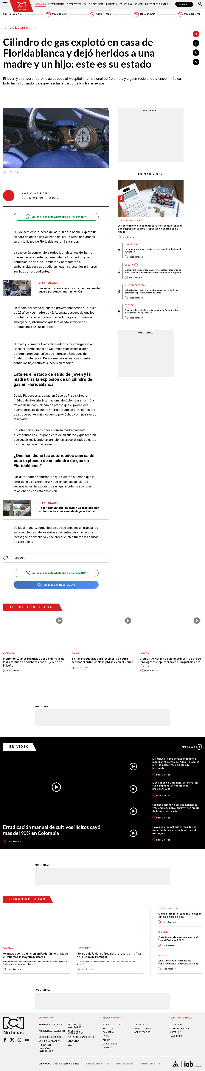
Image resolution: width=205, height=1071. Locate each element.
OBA (70, 1045)
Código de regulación (51, 1037)
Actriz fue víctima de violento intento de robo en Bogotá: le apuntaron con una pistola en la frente (170, 662)
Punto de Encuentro (156, 4)
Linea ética (73, 1041)
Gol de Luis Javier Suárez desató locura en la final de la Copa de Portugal (109, 955)
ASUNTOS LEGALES (143, 1028)
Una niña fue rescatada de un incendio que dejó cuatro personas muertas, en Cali (70, 290)
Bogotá (129, 265)
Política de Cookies (124, 1064)
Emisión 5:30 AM (56, 14)
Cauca (75, 653)
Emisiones (12, 14)
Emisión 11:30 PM (189, 14)
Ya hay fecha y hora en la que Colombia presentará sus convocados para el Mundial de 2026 (151, 291)
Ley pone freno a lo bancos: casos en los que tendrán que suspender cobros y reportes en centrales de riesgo (150, 228)
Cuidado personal (168, 908)
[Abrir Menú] (5, 4)
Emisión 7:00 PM (144, 14)
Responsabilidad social (51, 1024)
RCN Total (108, 1028)
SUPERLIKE (175, 1032)
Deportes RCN (74, 4)
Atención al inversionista (46, 1049)
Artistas (162, 955)
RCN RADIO (108, 1032)
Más (192, 747)
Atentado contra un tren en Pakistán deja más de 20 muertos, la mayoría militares (35, 955)
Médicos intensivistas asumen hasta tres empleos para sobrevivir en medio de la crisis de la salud (176, 808)
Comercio (163, 932)
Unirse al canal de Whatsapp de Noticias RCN (56, 216)
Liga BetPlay (132, 244)
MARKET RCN (176, 1036)
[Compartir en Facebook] (196, 43)
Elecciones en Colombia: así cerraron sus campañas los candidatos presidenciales (175, 785)
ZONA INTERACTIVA (180, 1028)
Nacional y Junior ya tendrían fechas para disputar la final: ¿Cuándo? (153, 250)
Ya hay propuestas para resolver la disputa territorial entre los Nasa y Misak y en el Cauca (102, 660)
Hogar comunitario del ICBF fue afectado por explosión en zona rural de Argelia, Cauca (68, 509)
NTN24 (106, 1024)
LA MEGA (107, 1048)
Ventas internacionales (81, 1037)
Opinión (138, 4)
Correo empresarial (49, 1041)
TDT (121, 1024)
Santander (20, 558)
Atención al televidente (52, 1031)
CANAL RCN (184, 4)
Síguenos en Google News (56, 584)
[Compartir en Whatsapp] (196, 62)
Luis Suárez (83, 948)
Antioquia (8, 653)
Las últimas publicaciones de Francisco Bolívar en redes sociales (178, 962)
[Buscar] (200, 4)
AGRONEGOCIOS (142, 1032)
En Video (19, 747)
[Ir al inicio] (21, 6)
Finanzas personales (130, 220)
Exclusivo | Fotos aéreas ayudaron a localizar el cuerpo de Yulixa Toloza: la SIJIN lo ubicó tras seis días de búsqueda (153, 271)
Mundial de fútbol (135, 285)
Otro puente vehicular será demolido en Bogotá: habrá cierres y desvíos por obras (151, 311)
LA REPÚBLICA (141, 1024)
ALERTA (106, 1040)
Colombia (40, 4)
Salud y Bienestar (93, 4)
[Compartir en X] (196, 52)
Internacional (56, 4)
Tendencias (125, 4)
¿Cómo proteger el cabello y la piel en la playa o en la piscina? (179, 915)
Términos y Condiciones (149, 1064)
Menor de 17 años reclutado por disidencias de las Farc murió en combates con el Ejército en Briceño (33, 662)
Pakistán (8, 948)
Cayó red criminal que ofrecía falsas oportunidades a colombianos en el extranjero (174, 830)
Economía (111, 4)
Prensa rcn (45, 1045)
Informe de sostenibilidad (75, 1032)
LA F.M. (106, 1036)
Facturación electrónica (74, 1025)
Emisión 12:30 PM (100, 14)
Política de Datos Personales (98, 1064)
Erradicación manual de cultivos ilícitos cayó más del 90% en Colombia (51, 830)
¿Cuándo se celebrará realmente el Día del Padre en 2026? (178, 939)
